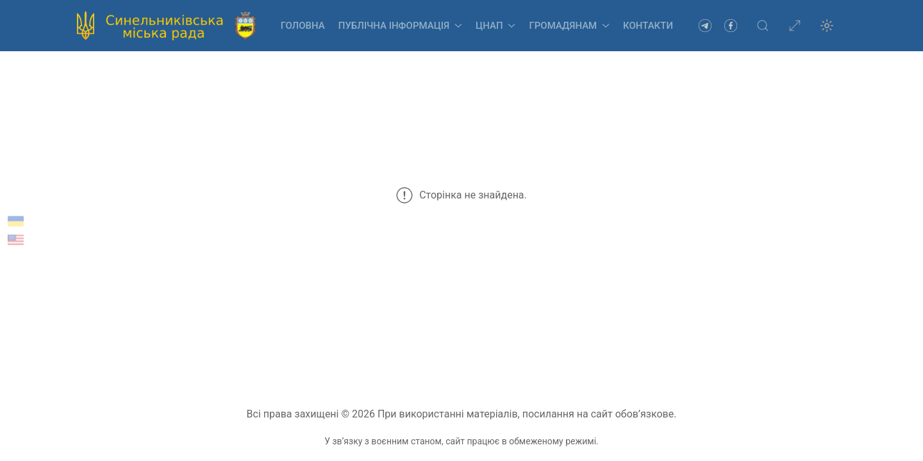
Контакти (648, 25)
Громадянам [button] (569, 25)
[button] (762, 25)
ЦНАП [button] (495, 25)
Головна (303, 25)
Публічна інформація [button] (400, 25)
